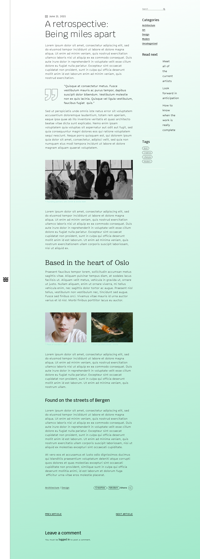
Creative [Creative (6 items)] (147, 153)
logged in (64, 539)
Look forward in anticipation (170, 93)
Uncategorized (149, 43)
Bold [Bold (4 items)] (146, 148)
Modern (113, 487)
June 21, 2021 (55, 16)
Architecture (52, 488)
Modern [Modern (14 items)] (147, 161)
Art (143, 29)
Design (65, 488)
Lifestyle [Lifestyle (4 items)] (147, 157)
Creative (100, 487)
